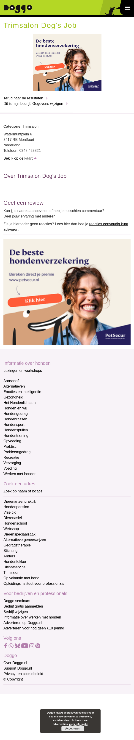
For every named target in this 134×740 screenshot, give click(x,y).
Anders (9, 556)
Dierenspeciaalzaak (19, 534)
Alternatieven (14, 386)
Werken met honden (19, 474)
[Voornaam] (36, 712)
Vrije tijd (9, 512)
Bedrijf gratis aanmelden (23, 606)
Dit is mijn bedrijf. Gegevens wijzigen (33, 104)
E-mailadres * (15, 690)
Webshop (11, 529)
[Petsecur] (67, 62)
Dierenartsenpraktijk (19, 501)
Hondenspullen (15, 430)
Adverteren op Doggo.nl (22, 623)
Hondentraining (15, 435)
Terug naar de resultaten (23, 98)
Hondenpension (16, 507)
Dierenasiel (12, 518)
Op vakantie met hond (21, 578)
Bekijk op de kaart (18, 158)
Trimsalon (11, 572)
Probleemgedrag (16, 452)
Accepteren (72, 728)
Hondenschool (15, 523)
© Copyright (13, 679)
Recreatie (11, 457)
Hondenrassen (15, 419)
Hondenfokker (14, 562)
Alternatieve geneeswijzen (24, 540)
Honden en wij (15, 408)
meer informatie (78, 724)
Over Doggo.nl (15, 663)
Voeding (10, 468)
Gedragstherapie (17, 545)
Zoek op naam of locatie (23, 491)
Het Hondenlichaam (19, 403)
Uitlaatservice (14, 567)
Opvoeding (12, 441)
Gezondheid (13, 397)
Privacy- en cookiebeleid (23, 674)
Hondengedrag (15, 414)
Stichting (10, 551)
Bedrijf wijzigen (15, 612)
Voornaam (12, 705)
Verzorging (12, 463)
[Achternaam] (36, 727)
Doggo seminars (16, 601)
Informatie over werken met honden (32, 617)
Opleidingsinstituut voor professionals (33, 583)
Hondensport (14, 425)
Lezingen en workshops (22, 371)
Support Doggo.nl (17, 668)
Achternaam (13, 720)
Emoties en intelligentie (22, 392)
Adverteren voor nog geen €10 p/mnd (33, 628)
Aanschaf (11, 381)
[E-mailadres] (36, 697)
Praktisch (11, 446)
